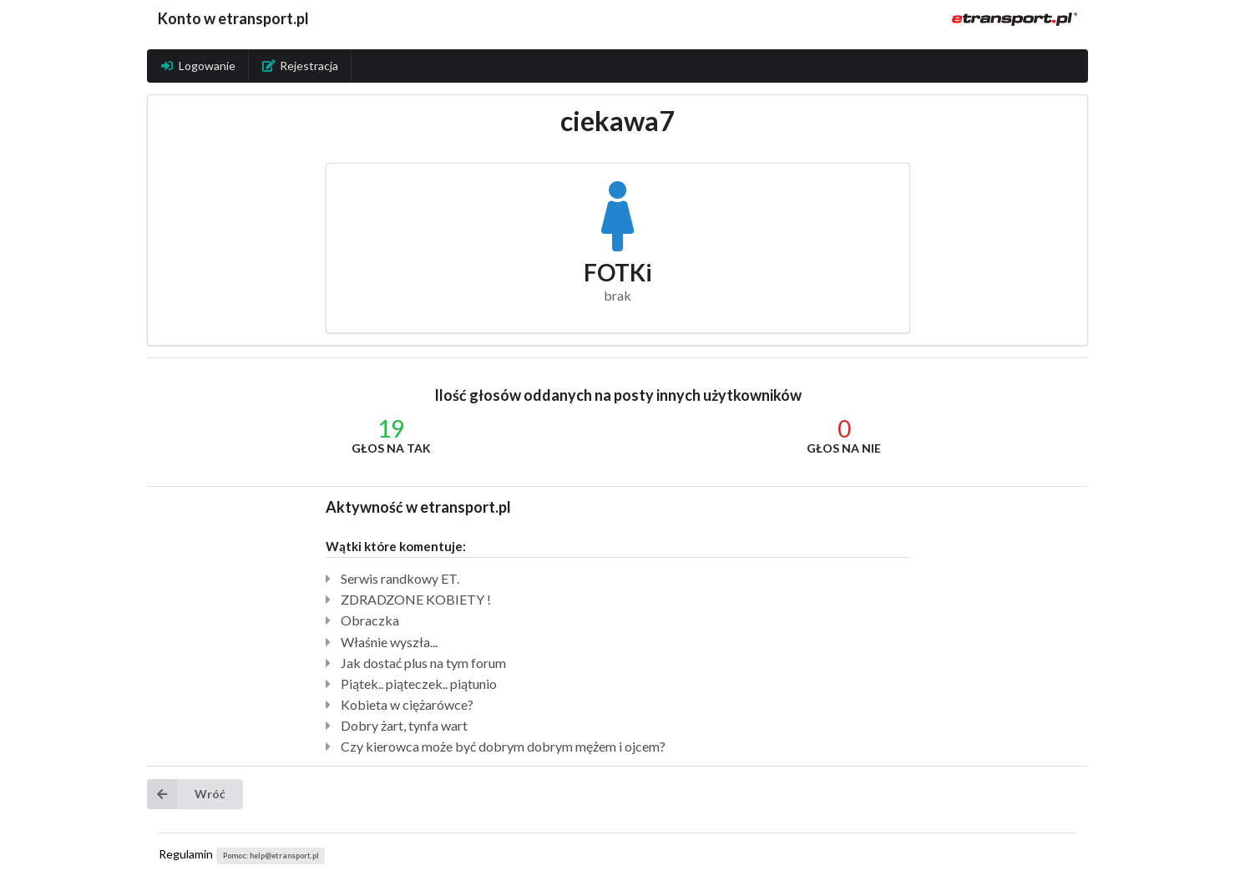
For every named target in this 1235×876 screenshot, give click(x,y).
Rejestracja (300, 65)
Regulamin (186, 854)
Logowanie (197, 65)
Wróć (186, 794)
